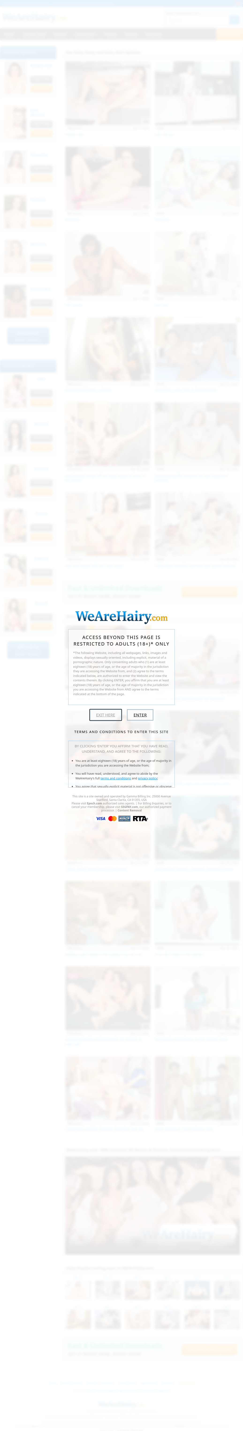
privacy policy (147, 778)
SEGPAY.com (129, 807)
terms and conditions (116, 778)
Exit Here (105, 715)
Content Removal (130, 810)
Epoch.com (94, 803)
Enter (140, 715)
